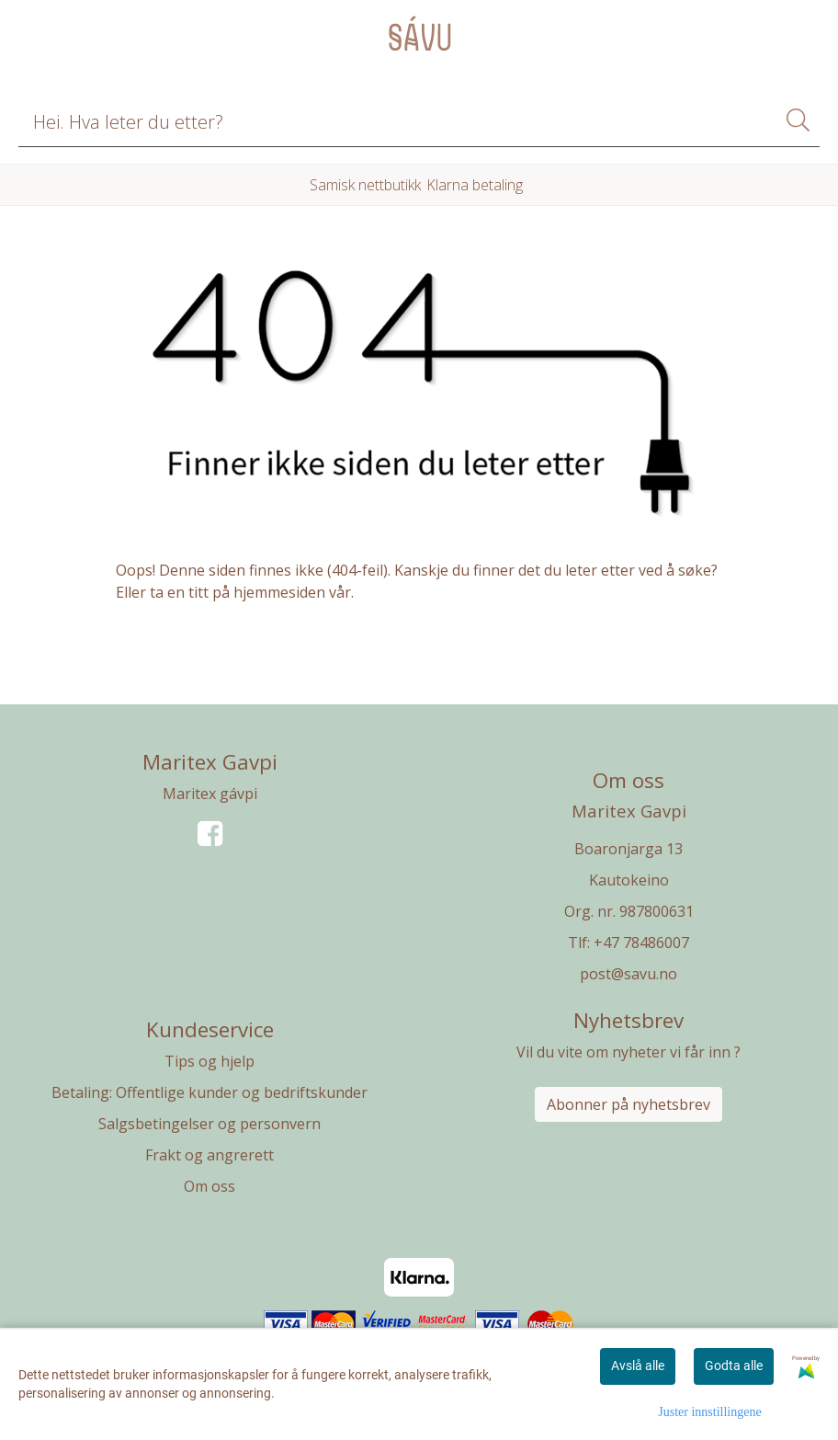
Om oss (209, 1186)
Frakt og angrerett (209, 1155)
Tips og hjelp (209, 1061)
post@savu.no (628, 974)
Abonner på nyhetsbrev (628, 1104)
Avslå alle (637, 1365)
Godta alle (734, 1365)
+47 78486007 (641, 942)
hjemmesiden (279, 592)
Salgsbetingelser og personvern (209, 1124)
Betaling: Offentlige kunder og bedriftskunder (209, 1092)
